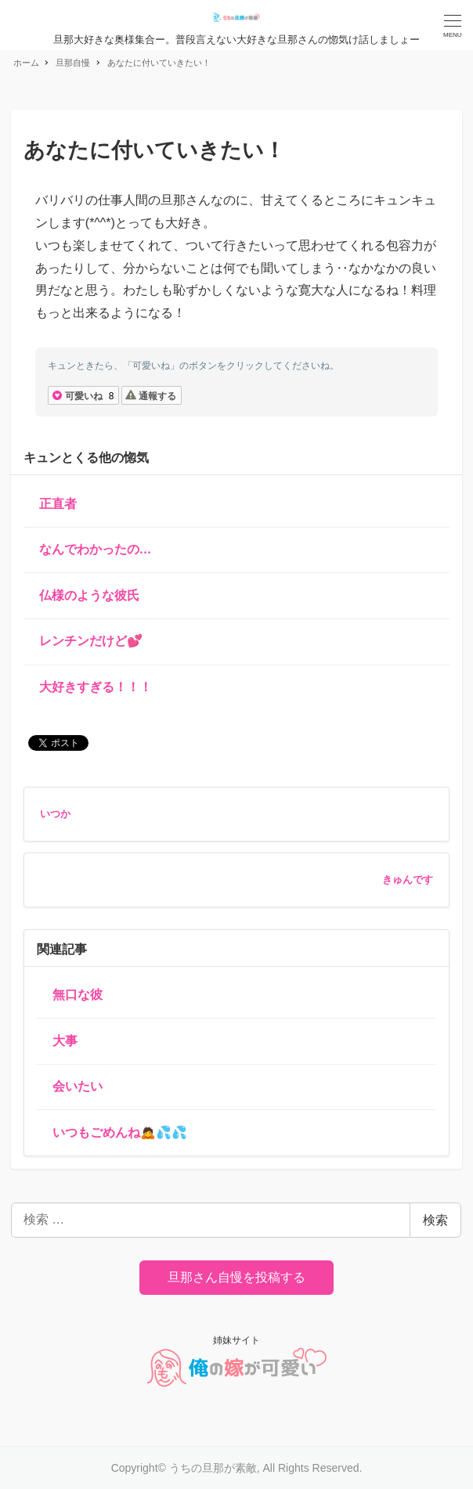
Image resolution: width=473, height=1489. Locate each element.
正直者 (58, 503)
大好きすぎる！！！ (95, 687)
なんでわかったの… (95, 549)
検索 (435, 1220)
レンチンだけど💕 (91, 640)
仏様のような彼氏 (89, 595)
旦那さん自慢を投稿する (236, 1277)
